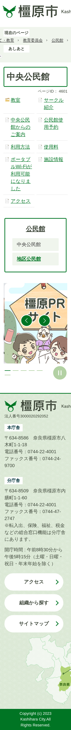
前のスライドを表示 (27, 321)
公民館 (57, 40)
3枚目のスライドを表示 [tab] (24, 370)
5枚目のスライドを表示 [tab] (40, 370)
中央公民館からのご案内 (21, 127)
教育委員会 (33, 40)
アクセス (21, 201)
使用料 (51, 147)
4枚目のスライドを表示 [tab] (32, 370)
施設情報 (53, 159)
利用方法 (20, 147)
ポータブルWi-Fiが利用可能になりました (21, 174)
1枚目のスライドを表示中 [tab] (7, 370)
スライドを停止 (60, 373)
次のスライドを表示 (44, 321)
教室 (15, 100)
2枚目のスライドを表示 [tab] (15, 370)
